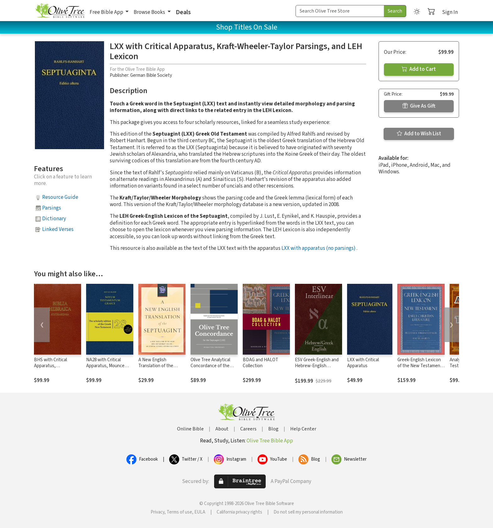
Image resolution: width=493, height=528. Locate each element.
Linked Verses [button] (58, 229)
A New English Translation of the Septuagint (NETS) (156, 366)
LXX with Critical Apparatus (363, 363)
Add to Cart (419, 69)
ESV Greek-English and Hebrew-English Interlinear (317, 366)
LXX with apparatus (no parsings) (318, 248)
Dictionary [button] (54, 218)
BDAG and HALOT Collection (260, 363)
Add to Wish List (419, 134)
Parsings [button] (51, 208)
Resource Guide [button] (60, 197)
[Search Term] (340, 11)
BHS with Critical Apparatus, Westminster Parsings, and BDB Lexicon (56, 369)
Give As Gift (418, 106)
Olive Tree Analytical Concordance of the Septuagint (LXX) (210, 366)
